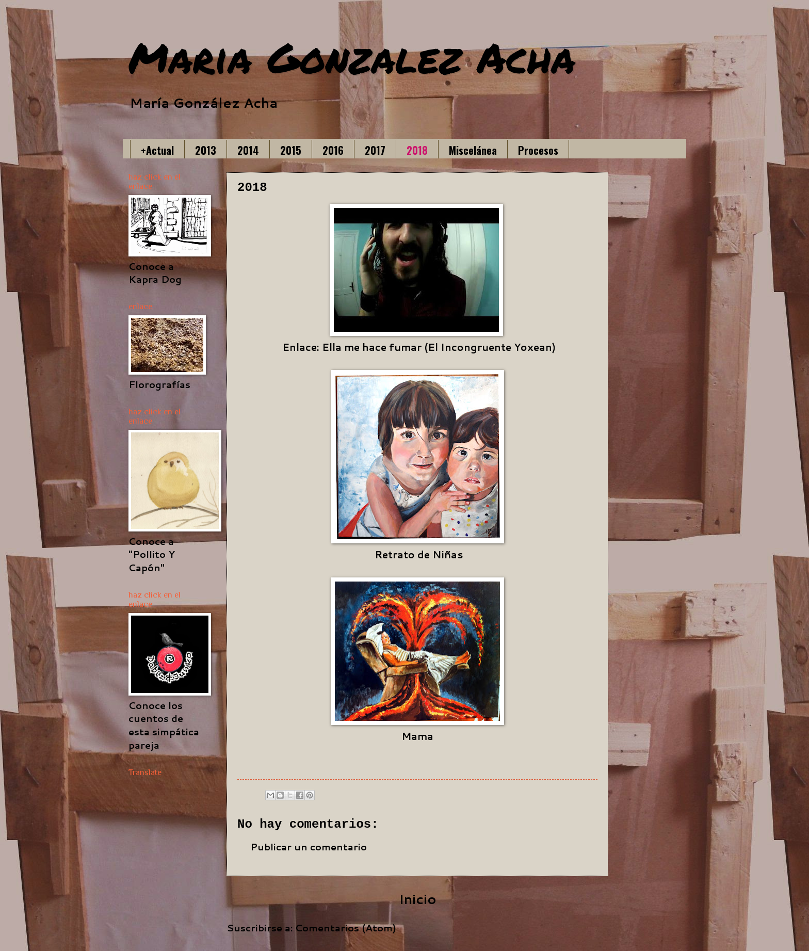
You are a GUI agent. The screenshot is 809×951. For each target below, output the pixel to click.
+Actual (157, 150)
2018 (417, 150)
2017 (375, 150)
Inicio (417, 899)
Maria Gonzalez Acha (351, 56)
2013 (205, 150)
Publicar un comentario (308, 846)
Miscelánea (473, 150)
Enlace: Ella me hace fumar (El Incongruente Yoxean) (419, 347)
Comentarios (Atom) (345, 927)
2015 (290, 150)
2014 (248, 150)
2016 (333, 150)
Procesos (538, 150)
